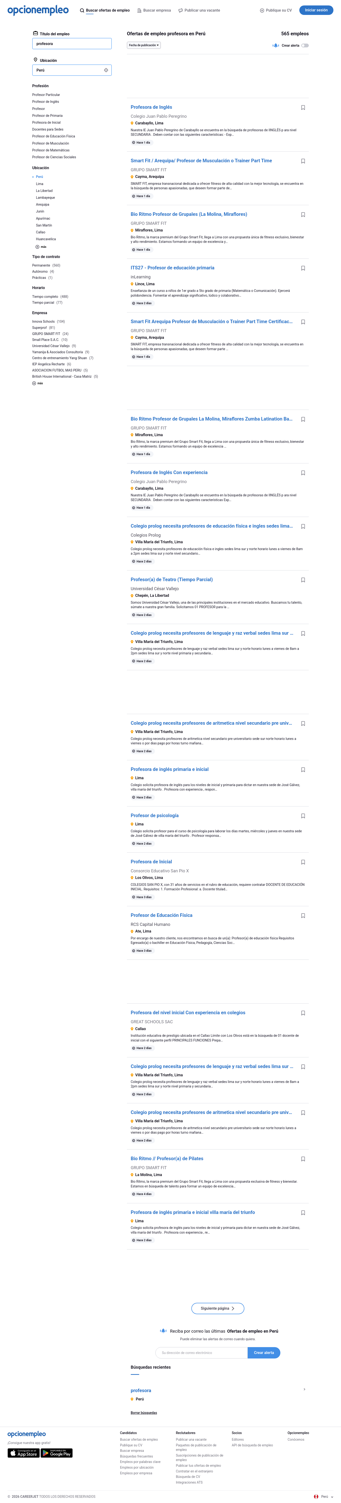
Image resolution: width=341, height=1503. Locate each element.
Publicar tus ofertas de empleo (198, 1465)
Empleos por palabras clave (140, 1462)
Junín (40, 211)
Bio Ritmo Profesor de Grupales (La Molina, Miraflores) (189, 214)
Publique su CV (276, 10)
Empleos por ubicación (137, 1467)
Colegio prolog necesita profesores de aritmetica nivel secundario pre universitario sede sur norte (214, 723)
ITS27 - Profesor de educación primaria (173, 268)
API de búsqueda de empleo (252, 1445)
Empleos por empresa (136, 1473)
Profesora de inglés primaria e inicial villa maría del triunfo (193, 1212)
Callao (40, 232)
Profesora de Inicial (151, 862)
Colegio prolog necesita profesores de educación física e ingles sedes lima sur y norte (214, 526)
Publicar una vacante (191, 1439)
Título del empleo (51, 33)
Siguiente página (218, 1308)
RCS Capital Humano (150, 924)
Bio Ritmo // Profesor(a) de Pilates (167, 1158)
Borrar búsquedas (144, 1413)
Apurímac (43, 218)
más (41, 247)
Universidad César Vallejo (155, 588)
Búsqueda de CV (188, 1477)
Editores (238, 1439)
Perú (39, 177)
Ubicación (45, 60)
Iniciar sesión (316, 10)
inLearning (141, 276)
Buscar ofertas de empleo (139, 1439)
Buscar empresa (132, 1451)
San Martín (44, 225)
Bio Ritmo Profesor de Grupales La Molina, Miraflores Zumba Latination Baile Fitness (214, 419)
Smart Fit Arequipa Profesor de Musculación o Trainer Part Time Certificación (213, 321)
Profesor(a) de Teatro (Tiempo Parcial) (172, 579)
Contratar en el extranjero (194, 1471)
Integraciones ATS (189, 1482)
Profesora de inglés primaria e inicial (170, 769)
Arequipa (42, 204)
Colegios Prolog (146, 535)
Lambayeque (45, 197)
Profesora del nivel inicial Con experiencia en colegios (188, 1012)
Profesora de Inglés (151, 107)
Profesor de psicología (155, 815)
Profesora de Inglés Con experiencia (169, 472)
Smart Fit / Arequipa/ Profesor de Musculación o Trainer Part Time (201, 160)
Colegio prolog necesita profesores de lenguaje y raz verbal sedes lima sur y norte (214, 633)
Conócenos (296, 1439)
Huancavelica (46, 239)
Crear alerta (264, 1352)
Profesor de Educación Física (162, 915)
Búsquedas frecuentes (136, 1456)
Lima (39, 184)
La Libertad (44, 191)
